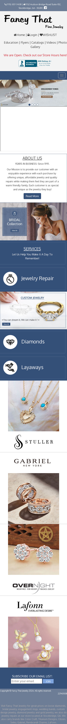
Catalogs (38, 42)
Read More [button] (32, 196)
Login (32, 35)
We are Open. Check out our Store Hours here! (35, 55)
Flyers (25, 42)
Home (20, 35)
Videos (51, 42)
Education (11, 42)
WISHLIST (48, 35)
